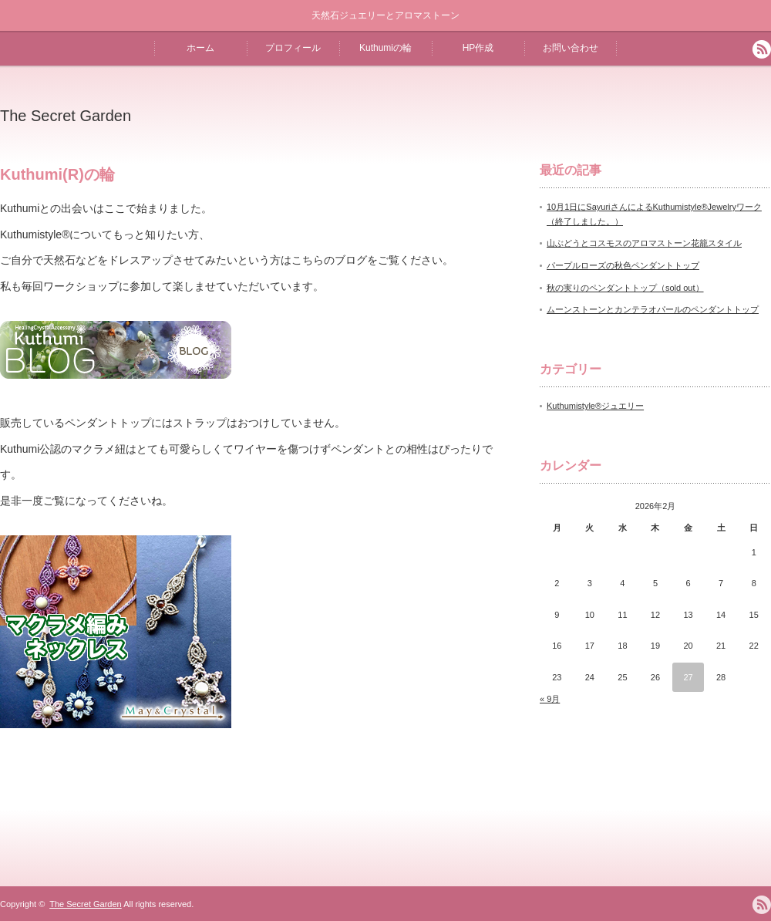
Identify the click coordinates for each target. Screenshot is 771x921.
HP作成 (478, 47)
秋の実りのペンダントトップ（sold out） (625, 287)
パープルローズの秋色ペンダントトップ (623, 265)
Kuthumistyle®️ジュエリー (595, 405)
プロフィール (293, 47)
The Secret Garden (65, 115)
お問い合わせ (570, 47)
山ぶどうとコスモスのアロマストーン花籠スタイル (644, 243)
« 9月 (550, 698)
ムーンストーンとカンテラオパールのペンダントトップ (653, 309)
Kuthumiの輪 (385, 47)
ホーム (200, 47)
